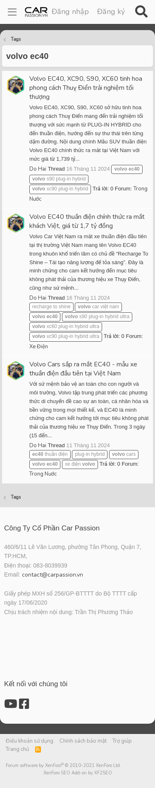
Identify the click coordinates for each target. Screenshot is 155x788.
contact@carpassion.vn (52, 575)
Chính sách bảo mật (83, 741)
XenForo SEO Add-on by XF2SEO (77, 773)
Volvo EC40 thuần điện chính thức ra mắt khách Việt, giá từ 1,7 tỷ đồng (87, 221)
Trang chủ (17, 749)
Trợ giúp (122, 741)
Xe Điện (38, 346)
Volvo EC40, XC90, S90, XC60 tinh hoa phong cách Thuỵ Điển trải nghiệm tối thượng (85, 87)
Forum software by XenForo (63, 765)
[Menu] (12, 12)
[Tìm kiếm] (141, 12)
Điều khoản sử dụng (29, 741)
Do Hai (37, 169)
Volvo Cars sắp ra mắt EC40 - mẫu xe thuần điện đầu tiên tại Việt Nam (83, 369)
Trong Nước (43, 474)
